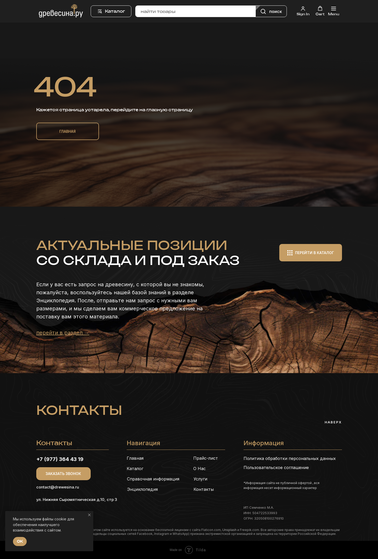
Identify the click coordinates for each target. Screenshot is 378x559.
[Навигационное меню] (333, 11)
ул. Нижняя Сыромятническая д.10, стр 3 (76, 499)
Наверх (333, 422)
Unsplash (229, 530)
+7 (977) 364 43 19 (59, 459)
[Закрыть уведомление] (89, 515)
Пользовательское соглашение (276, 467)
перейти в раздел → (62, 333)
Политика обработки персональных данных (290, 458)
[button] (303, 11)
